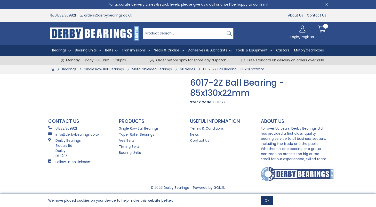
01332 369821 (63, 15)
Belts (109, 50)
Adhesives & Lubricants (207, 50)
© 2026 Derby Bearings (170, 187)
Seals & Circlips (167, 50)
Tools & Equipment (252, 50)
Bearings (59, 50)
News (194, 134)
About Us (295, 15)
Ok (267, 200)
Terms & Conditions (207, 128)
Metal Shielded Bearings (152, 69)
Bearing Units (86, 50)
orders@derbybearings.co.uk (106, 15)
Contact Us (316, 15)
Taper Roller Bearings (136, 134)
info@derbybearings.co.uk (73, 134)
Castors (282, 50)
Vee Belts (127, 140)
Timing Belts (129, 146)
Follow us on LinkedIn (69, 161)
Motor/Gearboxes (309, 50)
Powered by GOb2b (209, 187)
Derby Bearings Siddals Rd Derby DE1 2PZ (64, 148)
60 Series (187, 69)
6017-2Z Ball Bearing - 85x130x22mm (233, 69)
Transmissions (134, 50)
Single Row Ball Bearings (104, 69)
